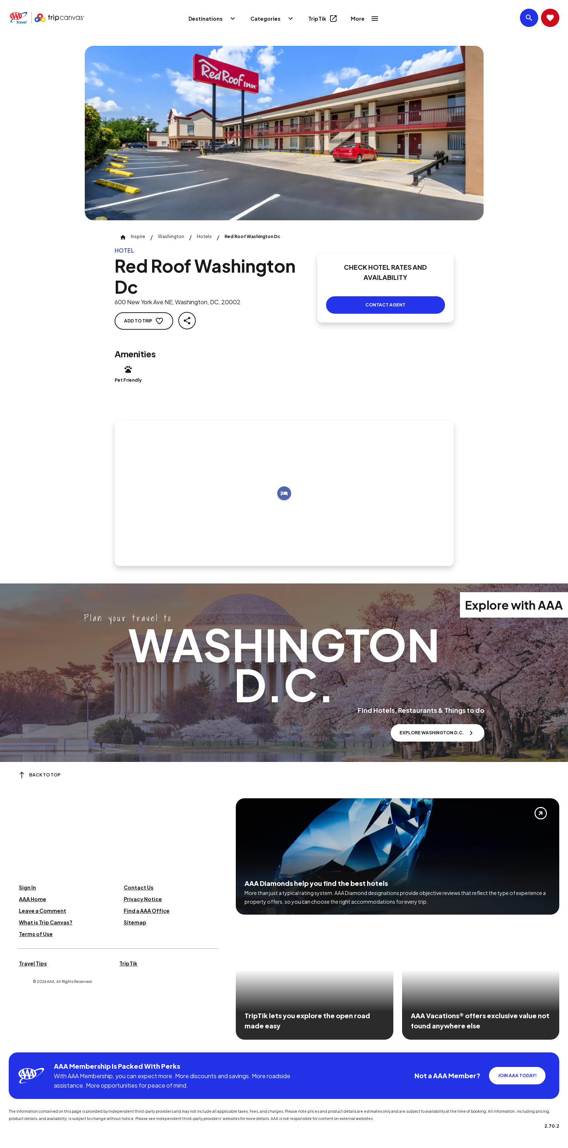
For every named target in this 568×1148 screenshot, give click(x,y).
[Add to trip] (284, 493)
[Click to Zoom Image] (284, 133)
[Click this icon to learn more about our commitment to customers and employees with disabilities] (20, 1043)
